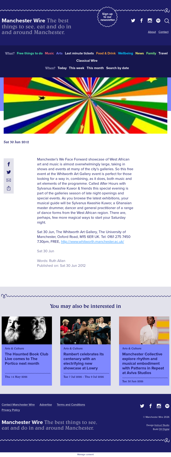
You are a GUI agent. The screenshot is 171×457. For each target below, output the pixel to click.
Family (151, 53)
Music (49, 53)
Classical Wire (87, 61)
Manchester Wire (23, 20)
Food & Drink (106, 53)
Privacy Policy (11, 410)
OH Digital (164, 429)
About (152, 32)
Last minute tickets (79, 53)
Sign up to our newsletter (108, 17)
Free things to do (30, 53)
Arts (59, 53)
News (139, 53)
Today (62, 68)
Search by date (117, 68)
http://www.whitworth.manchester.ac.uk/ (92, 241)
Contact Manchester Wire (18, 404)
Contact (163, 32)
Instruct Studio (161, 425)
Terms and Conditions (71, 404)
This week (76, 68)
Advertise (46, 404)
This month (95, 68)
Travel (163, 53)
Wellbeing (125, 53)
